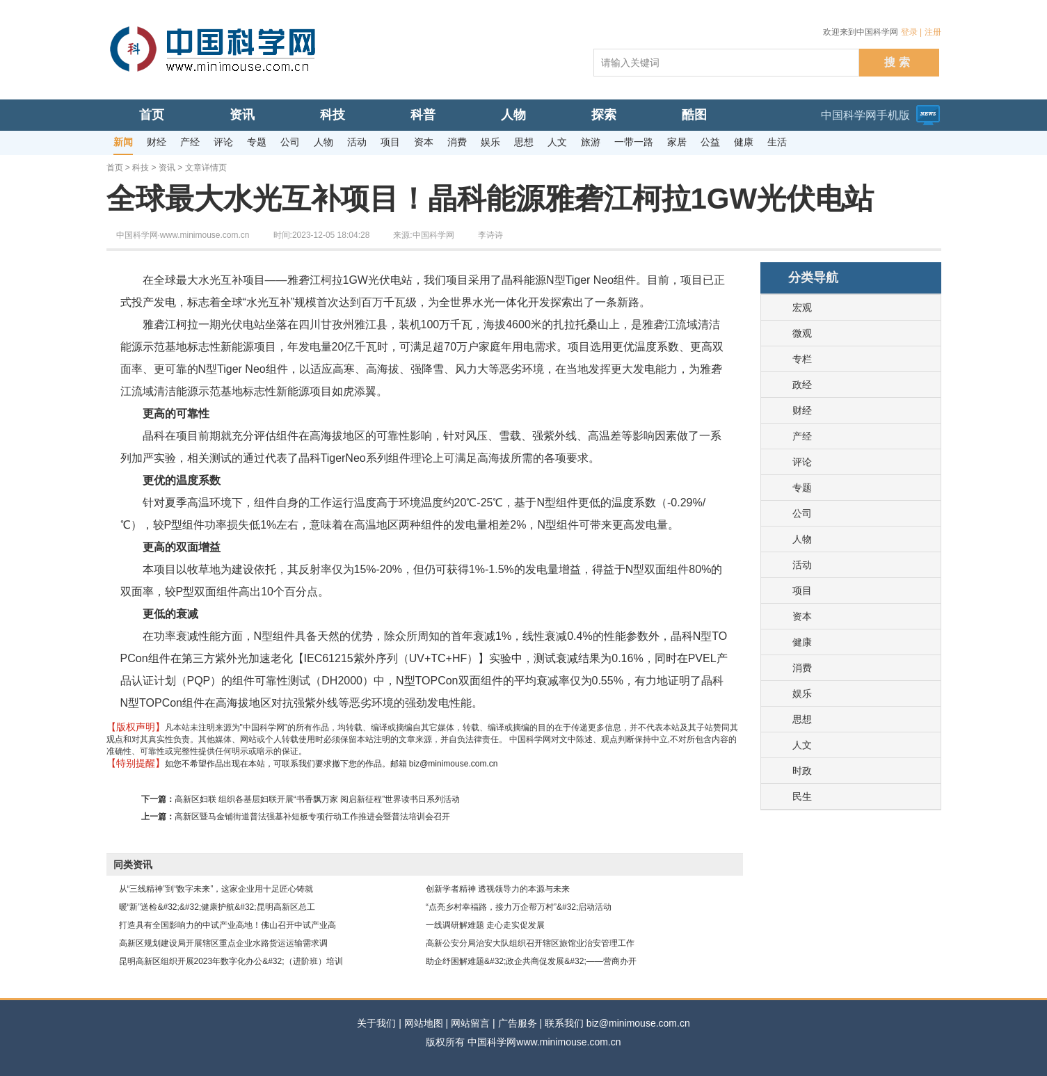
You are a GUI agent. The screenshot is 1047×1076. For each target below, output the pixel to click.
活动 (802, 564)
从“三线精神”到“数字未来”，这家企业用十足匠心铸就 (216, 889)
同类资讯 (132, 864)
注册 (933, 32)
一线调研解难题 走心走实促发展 (485, 925)
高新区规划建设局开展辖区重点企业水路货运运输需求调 (223, 943)
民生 (802, 796)
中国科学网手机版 (865, 115)
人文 (802, 744)
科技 (140, 167)
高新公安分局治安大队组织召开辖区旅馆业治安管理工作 (530, 943)
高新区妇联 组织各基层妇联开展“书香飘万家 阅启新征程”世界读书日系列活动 (318, 799)
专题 (802, 487)
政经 (802, 384)
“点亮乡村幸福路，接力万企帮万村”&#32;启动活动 (519, 907)
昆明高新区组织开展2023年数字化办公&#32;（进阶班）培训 (231, 961)
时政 (802, 770)
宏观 (802, 307)
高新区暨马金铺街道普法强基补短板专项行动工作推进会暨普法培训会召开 (312, 816)
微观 (802, 333)
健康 (802, 642)
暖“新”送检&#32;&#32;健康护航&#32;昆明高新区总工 (217, 907)
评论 (802, 461)
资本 (802, 616)
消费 (802, 667)
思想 (802, 719)
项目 (802, 590)
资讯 (167, 167)
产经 (802, 436)
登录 (909, 32)
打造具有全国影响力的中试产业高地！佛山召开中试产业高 (227, 925)
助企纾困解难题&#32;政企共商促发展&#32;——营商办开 (531, 961)
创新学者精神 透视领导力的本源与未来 (498, 889)
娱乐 (802, 693)
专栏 (802, 358)
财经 (802, 410)
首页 (114, 167)
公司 (802, 513)
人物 (802, 539)
